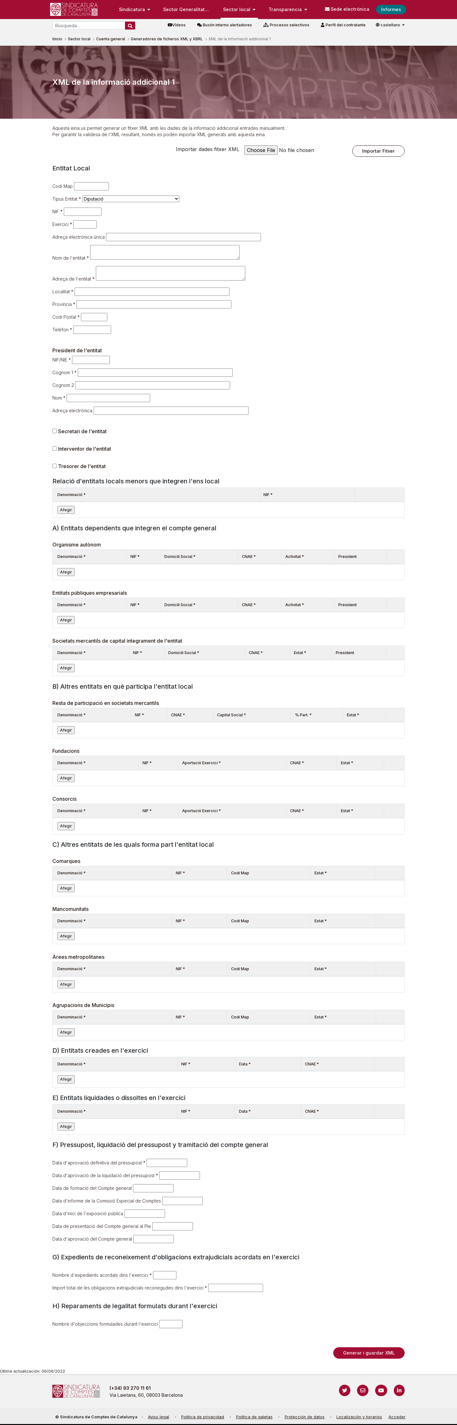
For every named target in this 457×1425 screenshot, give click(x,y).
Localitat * (62, 291)
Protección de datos (305, 1417)
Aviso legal (158, 1417)
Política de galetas (254, 1417)
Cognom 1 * (64, 372)
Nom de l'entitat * (70, 258)
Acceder (397, 1417)
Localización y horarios (359, 1417)
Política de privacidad (202, 1417)
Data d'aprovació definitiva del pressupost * (98, 1162)
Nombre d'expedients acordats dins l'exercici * (102, 1275)
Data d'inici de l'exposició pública (87, 1213)
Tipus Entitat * (66, 199)
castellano (388, 25)
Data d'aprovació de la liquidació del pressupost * (105, 1175)
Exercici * (62, 224)
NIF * (57, 211)
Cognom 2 (63, 385)
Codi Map (62, 186)
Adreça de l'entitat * (73, 279)
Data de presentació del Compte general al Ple (101, 1226)
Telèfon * (62, 329)
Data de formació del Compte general (92, 1188)
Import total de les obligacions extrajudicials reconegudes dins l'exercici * (129, 1287)
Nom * (58, 398)
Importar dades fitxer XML (207, 149)
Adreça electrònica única (78, 237)
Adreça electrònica (72, 410)
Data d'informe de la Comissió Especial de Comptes (106, 1200)
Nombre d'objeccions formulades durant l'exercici (105, 1324)
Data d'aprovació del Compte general (92, 1239)
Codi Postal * (66, 317)
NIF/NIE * (61, 359)
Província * (63, 304)
